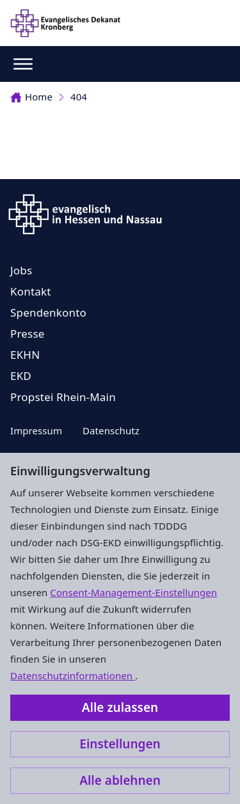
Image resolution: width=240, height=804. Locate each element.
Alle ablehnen (120, 780)
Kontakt (30, 291)
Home (31, 96)
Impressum (36, 430)
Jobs (21, 270)
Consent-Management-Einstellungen (133, 592)
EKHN (25, 354)
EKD (20, 375)
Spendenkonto (48, 312)
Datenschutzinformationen (72, 675)
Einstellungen (119, 744)
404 (78, 96)
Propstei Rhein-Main (63, 397)
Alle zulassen (120, 707)
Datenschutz (111, 430)
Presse (27, 333)
